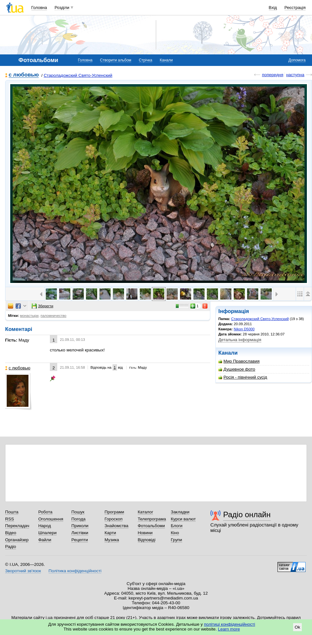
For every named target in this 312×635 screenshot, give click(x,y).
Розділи (62, 7)
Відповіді (147, 539)
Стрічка (145, 60)
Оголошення (50, 519)
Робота (45, 512)
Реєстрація (295, 7)
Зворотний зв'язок (23, 570)
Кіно (175, 532)
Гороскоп (113, 519)
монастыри (29, 316)
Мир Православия (239, 361)
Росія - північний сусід (242, 377)
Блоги (177, 525)
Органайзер (16, 539)
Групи (176, 539)
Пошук (77, 512)
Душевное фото (236, 369)
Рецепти (79, 539)
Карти (110, 532)
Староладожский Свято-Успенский (78, 75)
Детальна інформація (239, 339)
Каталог (145, 512)
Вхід (273, 7)
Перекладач (17, 525)
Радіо (10, 546)
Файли (44, 539)
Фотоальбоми (151, 525)
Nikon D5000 (244, 329)
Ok (297, 627)
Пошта (11, 512)
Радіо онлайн (247, 514)
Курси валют (183, 519)
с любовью (24, 75)
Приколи (79, 525)
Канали (166, 60)
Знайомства (117, 525)
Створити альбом (115, 60)
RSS (9, 519)
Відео (10, 532)
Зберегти (42, 306)
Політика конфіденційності (75, 570)
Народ (44, 525)
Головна (39, 7)
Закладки (180, 512)
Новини (145, 532)
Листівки (79, 532)
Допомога (297, 60)
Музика (112, 539)
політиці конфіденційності (229, 624)
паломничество (53, 316)
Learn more (229, 629)
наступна (295, 74)
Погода (78, 519)
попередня (272, 74)
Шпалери (47, 532)
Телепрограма (152, 519)
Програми (114, 512)
